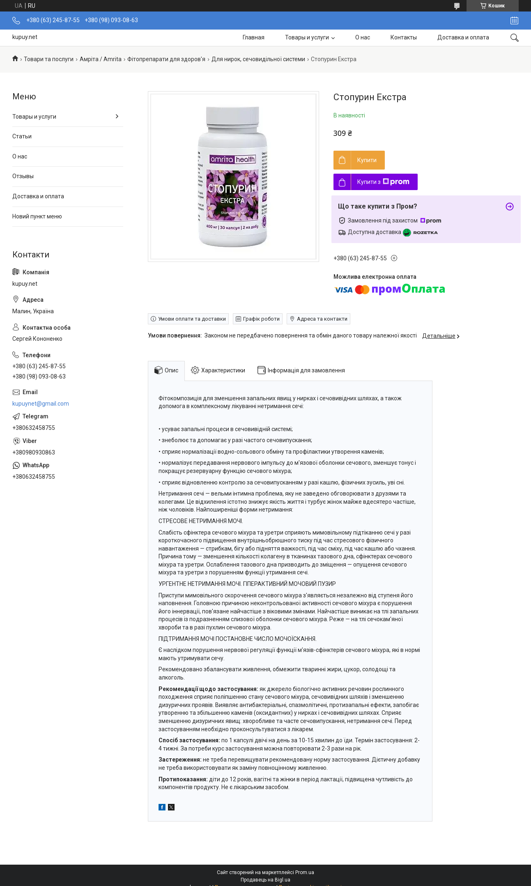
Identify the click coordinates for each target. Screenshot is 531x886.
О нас (362, 37)
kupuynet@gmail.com (40, 403)
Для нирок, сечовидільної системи (258, 59)
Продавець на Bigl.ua (265, 880)
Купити (367, 160)
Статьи (22, 136)
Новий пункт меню (37, 216)
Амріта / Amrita (101, 59)
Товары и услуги (307, 37)
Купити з (383, 182)
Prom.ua (304, 872)
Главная (253, 37)
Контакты (404, 37)
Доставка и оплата (463, 37)
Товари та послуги (49, 59)
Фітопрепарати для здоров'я (166, 59)
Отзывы (23, 176)
